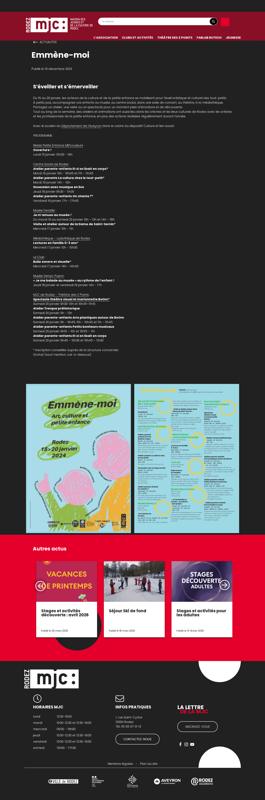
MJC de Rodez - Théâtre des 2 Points (61, 295)
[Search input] (158, 9)
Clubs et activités (137, 26)
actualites (48, 42)
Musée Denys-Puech (48, 276)
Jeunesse (233, 26)
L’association (106, 26)
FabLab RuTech (209, 26)
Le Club (38, 257)
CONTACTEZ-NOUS (137, 739)
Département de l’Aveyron (81, 126)
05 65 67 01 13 (131, 726)
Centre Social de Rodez (50, 164)
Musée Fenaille (44, 210)
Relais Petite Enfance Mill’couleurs (58, 145)
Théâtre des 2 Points (174, 26)
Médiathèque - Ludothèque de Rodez (61, 238)
